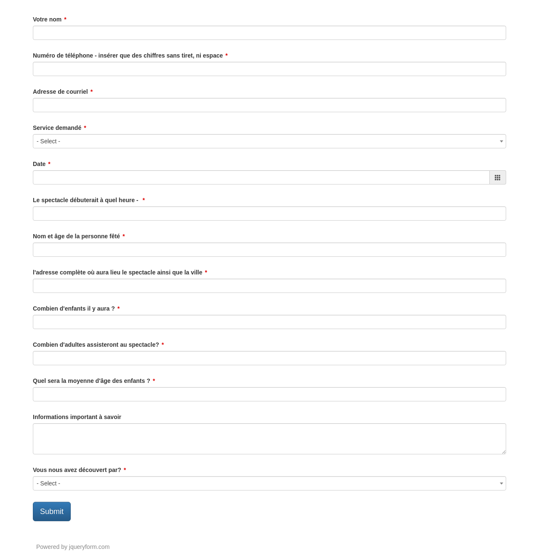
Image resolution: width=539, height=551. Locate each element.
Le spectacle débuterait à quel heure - (86, 200)
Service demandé (57, 127)
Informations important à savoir (77, 417)
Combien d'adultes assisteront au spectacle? (96, 344)
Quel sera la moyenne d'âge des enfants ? (91, 380)
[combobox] (269, 141)
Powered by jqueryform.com (72, 546)
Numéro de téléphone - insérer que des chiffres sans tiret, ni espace (128, 55)
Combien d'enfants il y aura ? (74, 308)
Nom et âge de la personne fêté (76, 236)
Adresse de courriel (60, 91)
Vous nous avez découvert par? (77, 470)
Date (39, 164)
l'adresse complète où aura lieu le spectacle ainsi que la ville (118, 272)
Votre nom (47, 19)
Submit (52, 511)
